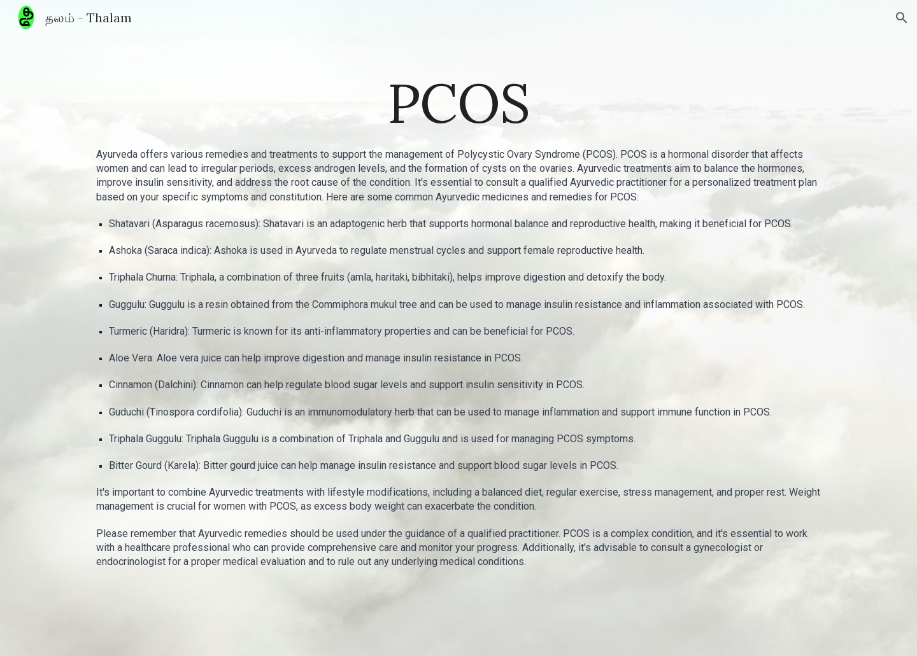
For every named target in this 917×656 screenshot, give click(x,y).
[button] (901, 18)
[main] (458, 103)
